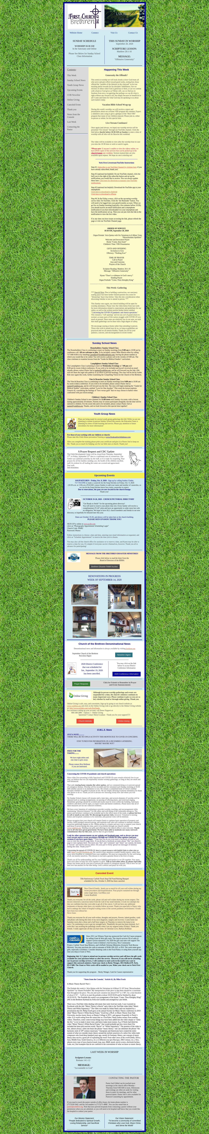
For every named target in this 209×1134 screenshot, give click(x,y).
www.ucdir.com (89, 524)
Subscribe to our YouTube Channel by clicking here (116, 167)
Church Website (85, 721)
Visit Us (113, 33)
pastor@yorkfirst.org (102, 370)
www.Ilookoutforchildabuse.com (118, 437)
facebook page (113, 835)
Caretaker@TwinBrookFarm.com (102, 355)
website (101, 835)
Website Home (76, 33)
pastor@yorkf (72, 1107)
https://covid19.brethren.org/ (82, 852)
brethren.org (130, 649)
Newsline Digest (123, 655)
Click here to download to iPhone (103, 194)
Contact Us (133, 33)
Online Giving (123, 721)
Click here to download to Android (104, 192)
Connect (95, 33)
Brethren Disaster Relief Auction (104, 567)
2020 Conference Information (126, 674)
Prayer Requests (81, 684)
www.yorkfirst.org (74, 706)
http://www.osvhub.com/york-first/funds (85, 708)
